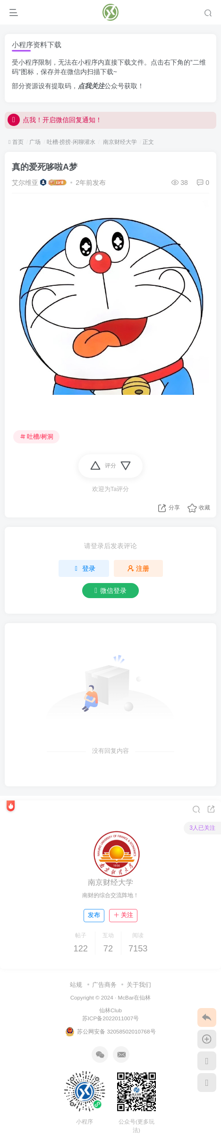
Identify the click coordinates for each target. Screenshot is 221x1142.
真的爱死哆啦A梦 (44, 167)
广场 (35, 142)
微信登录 (110, 590)
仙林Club (110, 1010)
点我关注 (91, 86)
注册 (138, 568)
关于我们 (139, 984)
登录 (84, 568)
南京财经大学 (118, 142)
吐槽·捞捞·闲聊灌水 (71, 142)
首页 (16, 142)
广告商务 (104, 984)
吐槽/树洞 (36, 436)
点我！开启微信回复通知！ (55, 120)
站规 (76, 984)
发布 (94, 914)
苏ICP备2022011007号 (110, 1018)
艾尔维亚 (25, 182)
